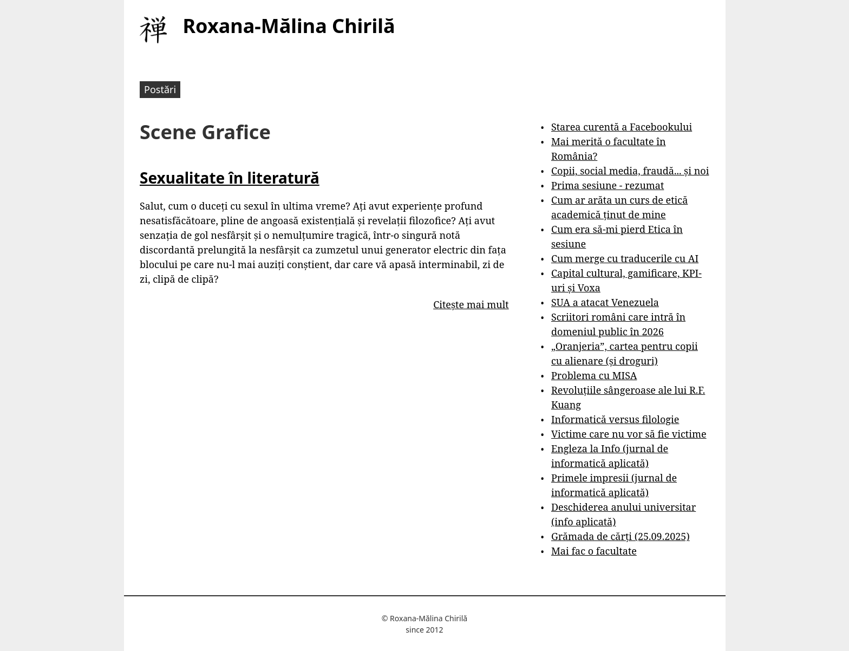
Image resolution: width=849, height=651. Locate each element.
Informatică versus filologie (615, 419)
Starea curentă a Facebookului (621, 126)
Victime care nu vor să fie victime (629, 433)
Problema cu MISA (594, 375)
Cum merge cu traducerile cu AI (624, 258)
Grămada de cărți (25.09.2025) (620, 536)
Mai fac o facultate (594, 550)
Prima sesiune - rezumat (607, 185)
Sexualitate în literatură (229, 177)
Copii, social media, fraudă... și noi (630, 170)
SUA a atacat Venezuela (605, 302)
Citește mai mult (470, 304)
